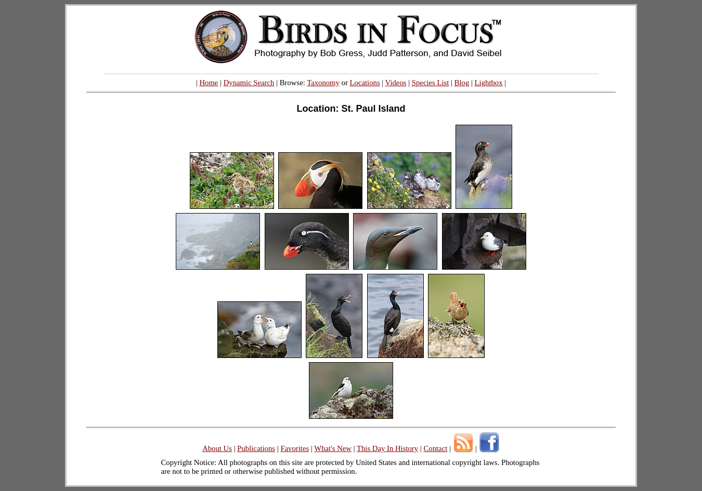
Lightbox (489, 82)
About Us (217, 448)
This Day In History (387, 448)
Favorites (294, 448)
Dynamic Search (249, 82)
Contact (435, 448)
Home (208, 82)
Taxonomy (323, 82)
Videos (396, 82)
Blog (462, 82)
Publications (256, 448)
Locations (365, 82)
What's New (333, 448)
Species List (430, 82)
